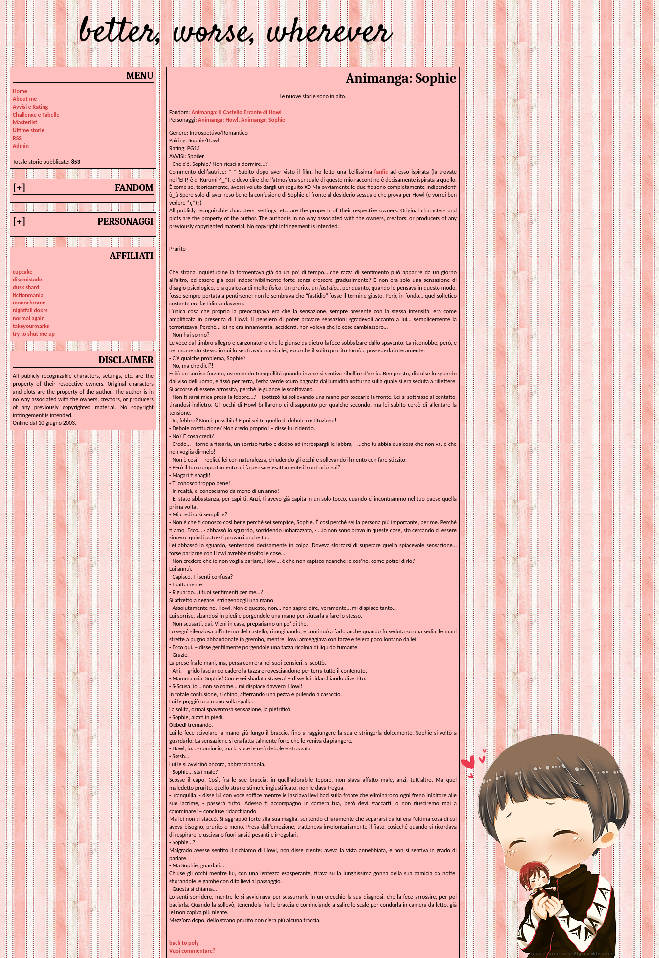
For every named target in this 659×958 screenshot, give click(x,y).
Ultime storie (28, 130)
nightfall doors (30, 310)
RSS (17, 138)
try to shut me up (34, 333)
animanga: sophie (263, 120)
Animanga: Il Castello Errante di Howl (236, 112)
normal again (28, 318)
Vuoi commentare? (192, 950)
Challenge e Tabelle (36, 114)
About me (25, 98)
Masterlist (25, 122)
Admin (21, 145)
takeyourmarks (31, 326)
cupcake (22, 271)
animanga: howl (218, 120)
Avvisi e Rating (30, 106)
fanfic (381, 171)
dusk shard (26, 287)
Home (20, 91)
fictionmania (28, 295)
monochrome (29, 302)
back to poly (184, 942)
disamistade (27, 279)
